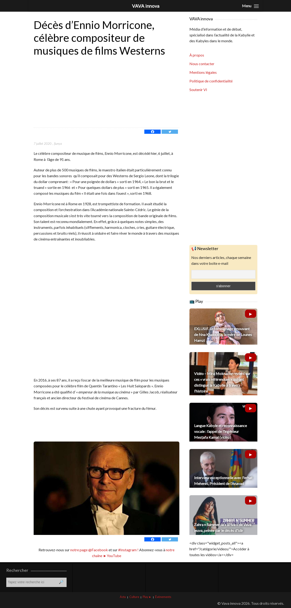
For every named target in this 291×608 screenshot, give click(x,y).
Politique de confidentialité (211, 81)
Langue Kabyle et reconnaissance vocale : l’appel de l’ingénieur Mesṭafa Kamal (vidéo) (220, 431)
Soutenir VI (198, 89)
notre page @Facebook (89, 550)
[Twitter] (170, 132)
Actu (123, 597)
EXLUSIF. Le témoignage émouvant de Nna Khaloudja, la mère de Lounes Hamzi (223, 334)
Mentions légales (203, 72)
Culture (134, 597)
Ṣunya (57, 143)
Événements (163, 597)
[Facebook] (152, 132)
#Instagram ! (127, 550)
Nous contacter (201, 63)
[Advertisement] (106, 92)
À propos (196, 55)
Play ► (147, 597)
